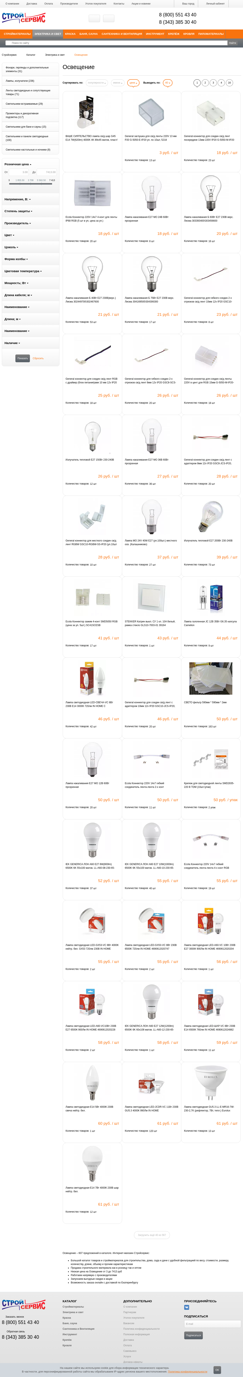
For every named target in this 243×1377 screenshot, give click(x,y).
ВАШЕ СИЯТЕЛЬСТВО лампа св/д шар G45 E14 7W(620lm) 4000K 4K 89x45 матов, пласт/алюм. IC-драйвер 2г (92, 138)
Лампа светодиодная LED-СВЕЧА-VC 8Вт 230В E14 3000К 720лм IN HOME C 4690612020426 (89, 704)
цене (133, 82)
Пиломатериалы (211, 33)
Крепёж (173, 33)
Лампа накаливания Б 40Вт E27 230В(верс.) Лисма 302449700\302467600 (91, 300)
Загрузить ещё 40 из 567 (152, 1235)
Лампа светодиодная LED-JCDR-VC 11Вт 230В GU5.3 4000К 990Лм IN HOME (151, 1108)
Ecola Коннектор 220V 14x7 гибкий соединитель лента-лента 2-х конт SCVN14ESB (144, 785)
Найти (232, 43)
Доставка (31, 3)
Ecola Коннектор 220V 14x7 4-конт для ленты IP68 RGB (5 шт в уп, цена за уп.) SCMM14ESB (91, 219)
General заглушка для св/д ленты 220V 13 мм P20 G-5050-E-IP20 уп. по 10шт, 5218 (151, 138)
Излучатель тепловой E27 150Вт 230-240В (90, 459)
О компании (12, 3)
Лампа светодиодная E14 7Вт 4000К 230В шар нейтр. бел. (92, 1189)
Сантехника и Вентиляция (122, 33)
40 (167, 82)
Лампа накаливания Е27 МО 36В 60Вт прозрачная (146, 461)
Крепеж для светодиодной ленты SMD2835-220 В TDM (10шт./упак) (209, 785)
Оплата (48, 3)
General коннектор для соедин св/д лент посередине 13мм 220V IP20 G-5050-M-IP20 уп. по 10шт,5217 (209, 138)
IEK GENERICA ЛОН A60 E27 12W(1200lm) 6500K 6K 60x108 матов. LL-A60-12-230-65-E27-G (149, 1028)
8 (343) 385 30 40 (177, 22)
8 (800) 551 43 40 (177, 14)
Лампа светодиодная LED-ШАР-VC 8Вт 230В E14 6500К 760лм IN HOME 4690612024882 (209, 1028)
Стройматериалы (17, 33)
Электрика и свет (48, 33)
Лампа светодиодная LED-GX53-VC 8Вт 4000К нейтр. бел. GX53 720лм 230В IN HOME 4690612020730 (92, 947)
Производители (69, 3)
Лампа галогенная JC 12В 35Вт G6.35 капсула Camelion (210, 623)
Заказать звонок (13, 1316)
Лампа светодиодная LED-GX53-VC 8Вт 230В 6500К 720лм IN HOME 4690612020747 (151, 947)
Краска (70, 33)
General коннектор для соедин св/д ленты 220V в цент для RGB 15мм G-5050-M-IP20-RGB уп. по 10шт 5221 (209, 380)
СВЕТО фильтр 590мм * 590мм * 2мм (205, 702)
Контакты (119, 3)
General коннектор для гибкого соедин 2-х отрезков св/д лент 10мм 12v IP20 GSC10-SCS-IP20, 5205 (208, 300)
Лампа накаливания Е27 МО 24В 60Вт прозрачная (146, 219)
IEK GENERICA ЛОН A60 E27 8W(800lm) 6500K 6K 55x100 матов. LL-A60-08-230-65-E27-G (90, 866)
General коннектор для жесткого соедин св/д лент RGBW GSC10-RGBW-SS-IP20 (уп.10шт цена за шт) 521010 (91, 542)
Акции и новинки (141, 3)
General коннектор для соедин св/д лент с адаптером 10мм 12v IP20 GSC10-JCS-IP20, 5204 (150, 704)
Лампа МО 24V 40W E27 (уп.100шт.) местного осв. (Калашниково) (151, 542)
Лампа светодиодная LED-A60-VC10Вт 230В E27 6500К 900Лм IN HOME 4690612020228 (91, 1028)
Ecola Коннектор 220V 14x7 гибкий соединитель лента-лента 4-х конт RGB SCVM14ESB (206, 866)
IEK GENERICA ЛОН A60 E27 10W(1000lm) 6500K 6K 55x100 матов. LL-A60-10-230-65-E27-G (149, 866)
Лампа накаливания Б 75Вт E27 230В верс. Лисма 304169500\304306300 (149, 300)
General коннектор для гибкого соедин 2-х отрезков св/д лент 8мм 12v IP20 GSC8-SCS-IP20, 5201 (150, 380)
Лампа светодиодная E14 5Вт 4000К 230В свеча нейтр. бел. (89, 1108)
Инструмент (155, 33)
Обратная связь (13, 1331)
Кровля (188, 33)
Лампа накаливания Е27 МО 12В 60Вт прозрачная (87, 785)
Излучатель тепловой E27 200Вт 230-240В (208, 540)
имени (118, 82)
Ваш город (186, 3)
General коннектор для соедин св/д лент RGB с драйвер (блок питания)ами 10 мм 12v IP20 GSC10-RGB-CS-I (91, 380)
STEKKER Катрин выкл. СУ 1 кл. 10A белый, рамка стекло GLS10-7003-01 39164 (150, 623)
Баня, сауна (88, 33)
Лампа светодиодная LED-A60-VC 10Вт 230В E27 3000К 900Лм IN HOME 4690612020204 (209, 947)
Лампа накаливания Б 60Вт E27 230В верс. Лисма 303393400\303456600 (208, 219)
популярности (97, 82)
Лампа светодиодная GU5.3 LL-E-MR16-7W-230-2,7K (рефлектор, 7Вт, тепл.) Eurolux (209, 1108)
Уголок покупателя (95, 3)
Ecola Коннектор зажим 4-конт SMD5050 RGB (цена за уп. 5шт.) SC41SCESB (92, 623)
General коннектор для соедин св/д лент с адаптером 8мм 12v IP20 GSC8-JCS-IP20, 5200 (208, 461)
